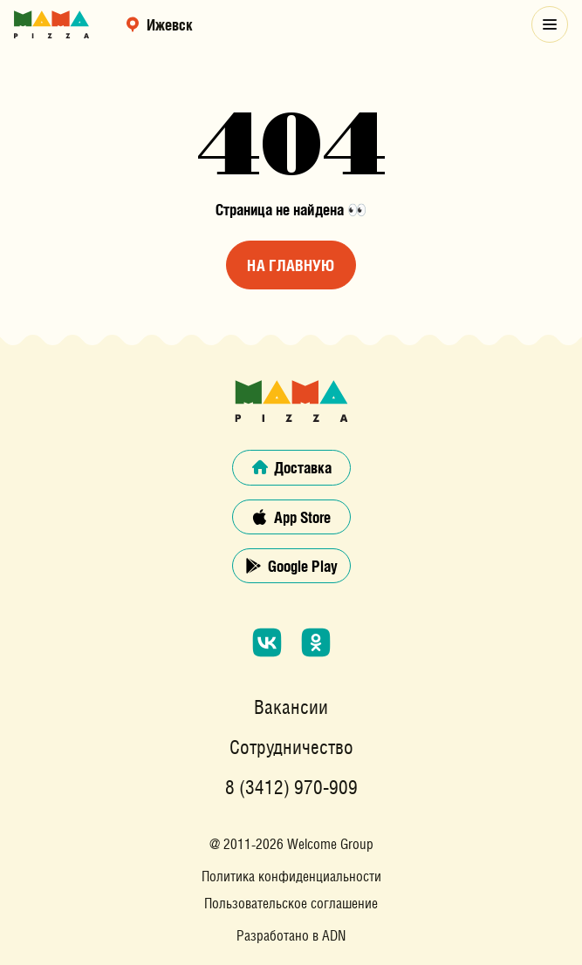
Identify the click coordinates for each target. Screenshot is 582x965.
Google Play (291, 565)
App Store (291, 517)
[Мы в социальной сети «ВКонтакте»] (267, 642)
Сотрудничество (291, 748)
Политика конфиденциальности (291, 876)
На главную (290, 265)
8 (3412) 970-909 (291, 788)
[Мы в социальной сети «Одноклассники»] (315, 642)
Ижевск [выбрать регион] (158, 24)
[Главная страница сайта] (51, 24)
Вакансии (291, 708)
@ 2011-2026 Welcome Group (291, 844)
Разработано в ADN (291, 936)
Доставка (291, 467)
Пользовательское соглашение (291, 903)
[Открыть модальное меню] (549, 24)
